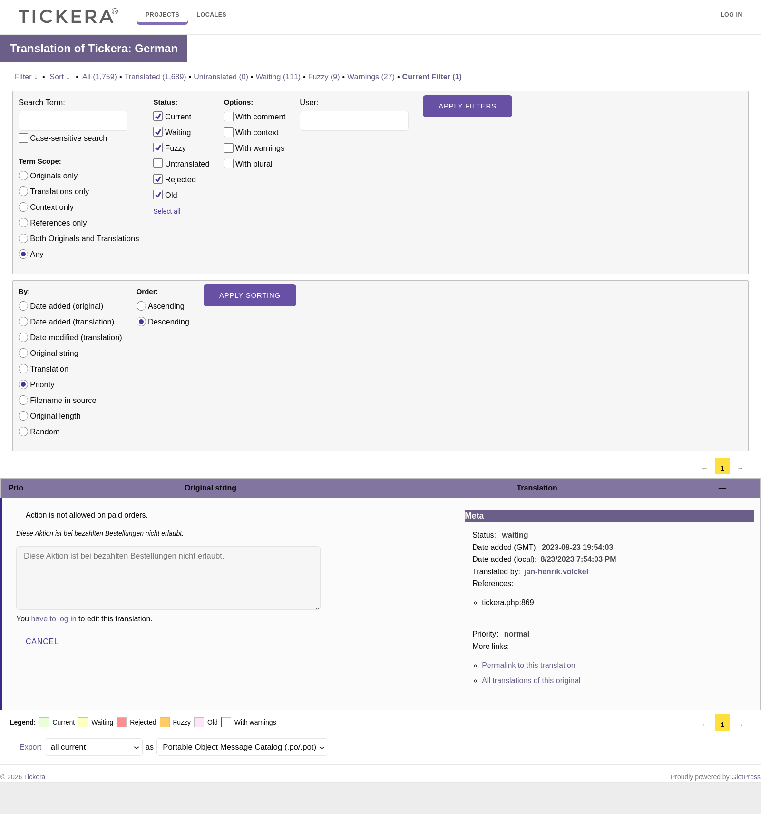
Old (165, 194)
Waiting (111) (278, 77)
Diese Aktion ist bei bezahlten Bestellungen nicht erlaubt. (168, 578)
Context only (52, 207)
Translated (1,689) (155, 77)
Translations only (59, 191)
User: (309, 102)
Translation (49, 368)
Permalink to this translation (529, 665)
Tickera (34, 777)
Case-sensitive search (68, 138)
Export (30, 747)
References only (58, 222)
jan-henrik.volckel (556, 572)
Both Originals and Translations (84, 238)
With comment (260, 116)
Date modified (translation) (76, 337)
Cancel (42, 641)
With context (257, 132)
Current (172, 116)
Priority (42, 384)
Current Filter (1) (432, 77)
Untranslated (181, 163)
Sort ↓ (60, 77)
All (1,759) (99, 77)
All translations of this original (531, 681)
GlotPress (746, 777)
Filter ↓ (26, 77)
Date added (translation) (72, 321)
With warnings (260, 148)
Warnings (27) (371, 77)
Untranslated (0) (221, 77)
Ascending (166, 306)
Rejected (174, 179)
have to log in (53, 619)
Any (36, 254)
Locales (211, 14)
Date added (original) (66, 306)
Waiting (172, 132)
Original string (54, 353)
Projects (162, 14)
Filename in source (63, 400)
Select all (166, 211)
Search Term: (42, 102)
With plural (254, 163)
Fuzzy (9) (324, 77)
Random (44, 431)
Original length (55, 416)
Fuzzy (169, 147)
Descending (168, 321)
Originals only (54, 175)
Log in (731, 14)
